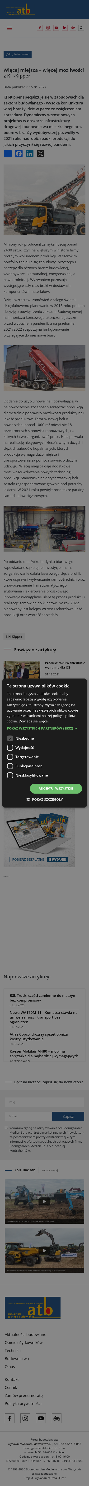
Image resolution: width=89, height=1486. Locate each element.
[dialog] (44, 743)
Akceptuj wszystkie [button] (56, 788)
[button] (44, 728)
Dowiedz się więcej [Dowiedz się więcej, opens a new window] (34, 721)
